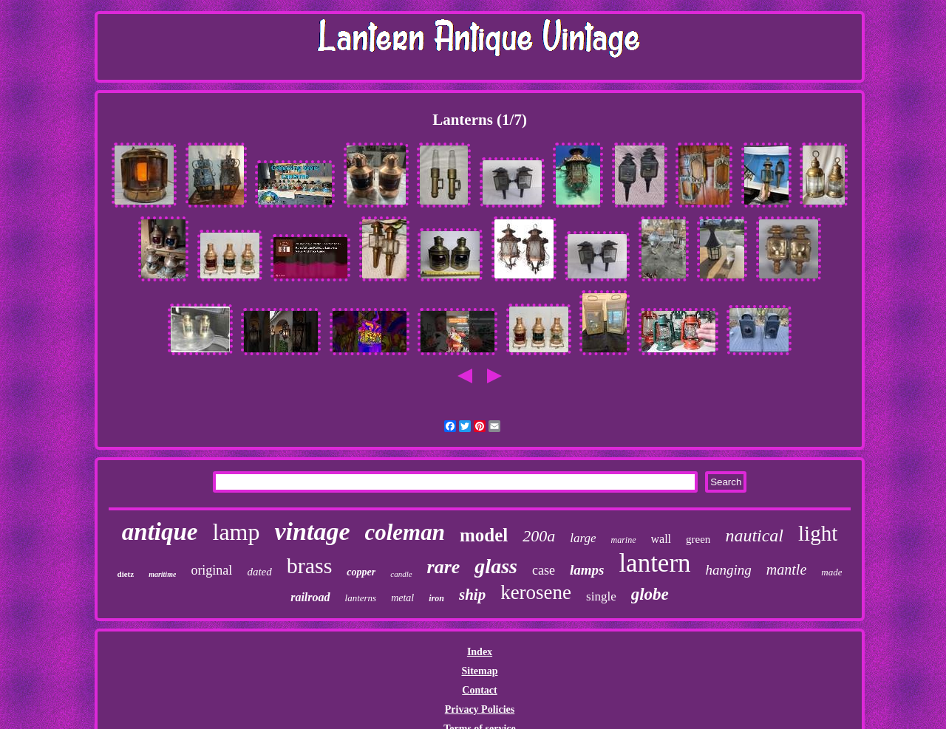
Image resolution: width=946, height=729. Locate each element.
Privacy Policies (479, 709)
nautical (754, 535)
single (601, 596)
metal (402, 597)
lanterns (361, 597)
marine (623, 540)
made (831, 572)
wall (661, 539)
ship (472, 594)
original (211, 570)
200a (539, 536)
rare (443, 567)
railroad (310, 597)
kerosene (535, 592)
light (817, 533)
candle (401, 573)
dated (259, 572)
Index (479, 651)
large (583, 538)
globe (650, 594)
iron (436, 598)
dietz (126, 573)
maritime (162, 574)
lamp (236, 531)
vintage (312, 531)
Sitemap (479, 671)
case (543, 570)
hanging (729, 570)
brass (310, 565)
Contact (479, 690)
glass (495, 566)
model (484, 535)
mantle (786, 569)
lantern (654, 563)
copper (361, 572)
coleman (404, 532)
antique (160, 531)
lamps (587, 570)
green (698, 539)
